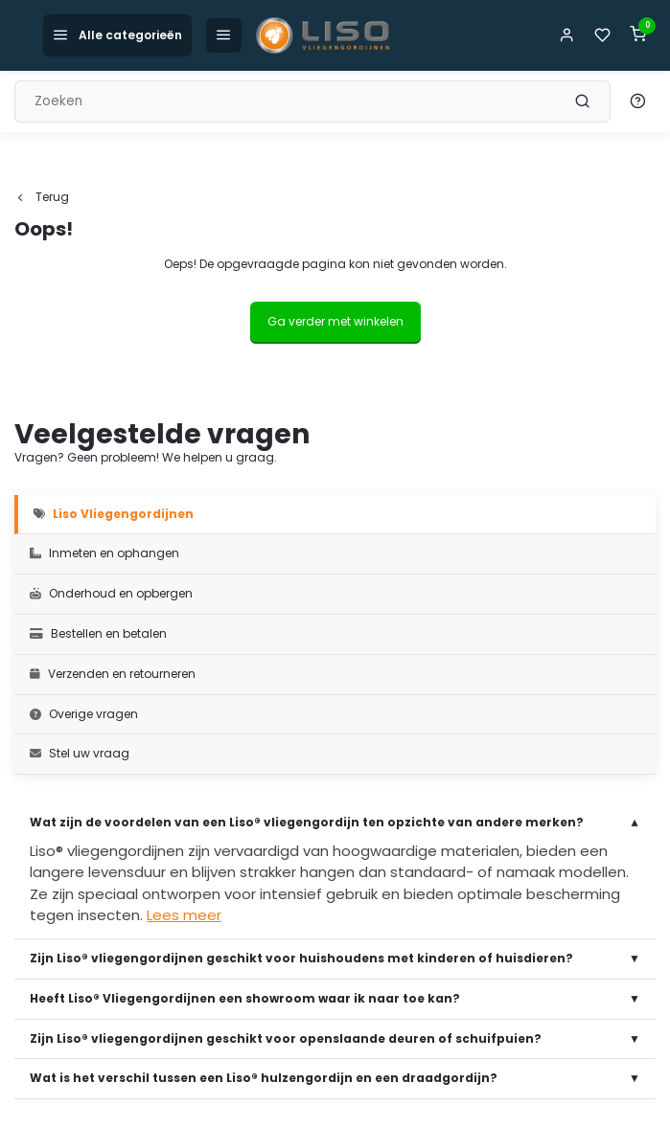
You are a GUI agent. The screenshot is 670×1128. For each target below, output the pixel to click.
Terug (41, 197)
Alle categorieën (117, 35)
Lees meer (184, 915)
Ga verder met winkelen (335, 321)
